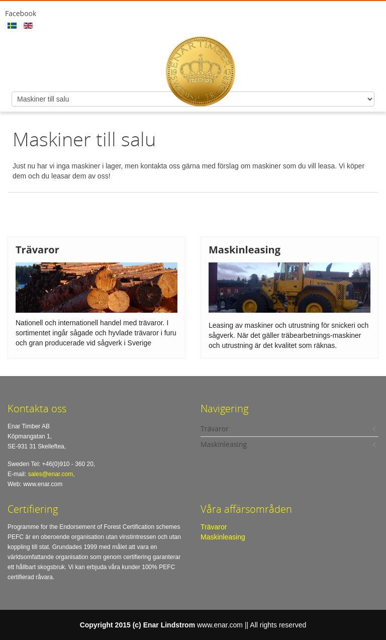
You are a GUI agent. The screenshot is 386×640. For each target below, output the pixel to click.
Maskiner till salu (84, 139)
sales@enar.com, (51, 474)
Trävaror (214, 527)
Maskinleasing (223, 537)
